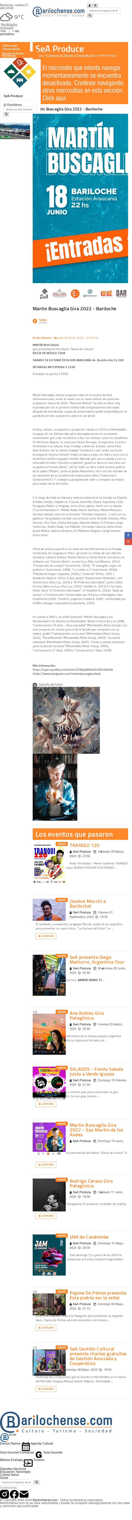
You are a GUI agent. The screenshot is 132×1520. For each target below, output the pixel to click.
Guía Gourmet (9, 1452)
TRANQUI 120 (85, 845)
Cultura (5, 1474)
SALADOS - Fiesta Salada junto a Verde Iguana (96, 1071)
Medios (5, 1459)
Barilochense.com (45, 1500)
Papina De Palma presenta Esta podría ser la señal (98, 1295)
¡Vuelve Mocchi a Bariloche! (88, 903)
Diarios (5, 1443)
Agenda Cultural (37, 1443)
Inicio (39, 55)
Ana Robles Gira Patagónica (87, 1015)
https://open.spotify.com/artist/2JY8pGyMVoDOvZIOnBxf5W (73, 669)
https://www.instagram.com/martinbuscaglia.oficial (67, 674)
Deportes (6, 1468)
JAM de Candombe (89, 1236)
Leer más (46, 875)
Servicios (19, 1468)
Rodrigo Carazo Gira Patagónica (91, 1183)
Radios (15, 1443)
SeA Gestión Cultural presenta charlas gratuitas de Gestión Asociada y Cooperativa (98, 1356)
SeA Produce (107, 55)
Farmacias (27, 1452)
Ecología (17, 1459)
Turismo (34, 1459)
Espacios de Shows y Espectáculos (70, 55)
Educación (7, 1471)
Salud (15, 1474)
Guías (4, 1477)
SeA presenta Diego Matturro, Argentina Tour (97, 959)
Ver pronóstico (9, 33)
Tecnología (22, 1471)
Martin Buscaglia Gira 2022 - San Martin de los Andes (96, 1129)
